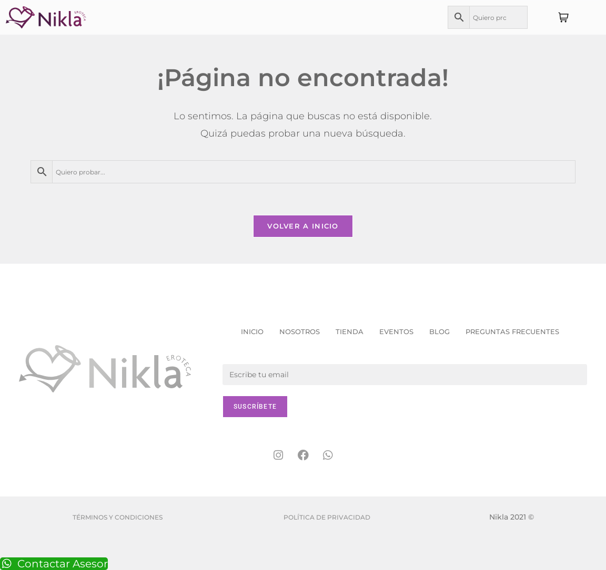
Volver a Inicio (303, 226)
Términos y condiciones (118, 517)
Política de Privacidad (327, 517)
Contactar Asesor (54, 563)
